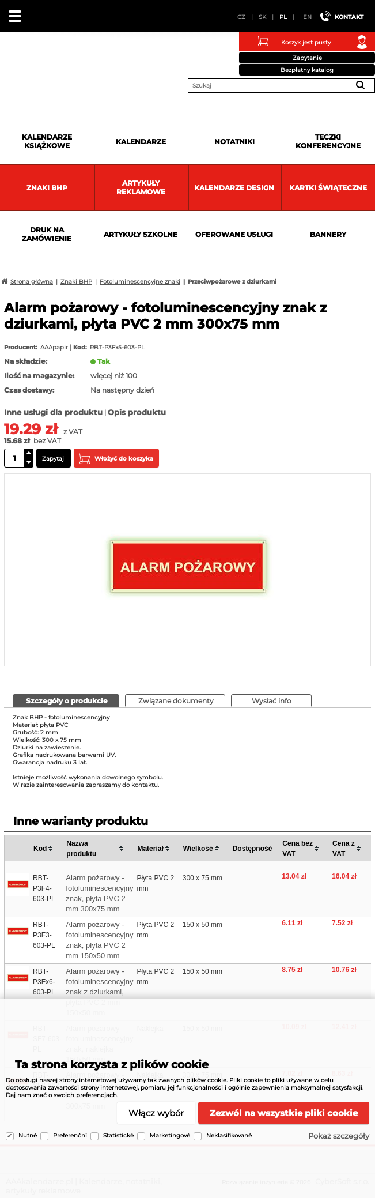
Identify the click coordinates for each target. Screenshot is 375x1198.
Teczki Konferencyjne (328, 141)
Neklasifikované (229, 1135)
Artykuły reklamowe (140, 187)
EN (307, 17)
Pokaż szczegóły (338, 1135)
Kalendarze (141, 141)
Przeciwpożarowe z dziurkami (232, 281)
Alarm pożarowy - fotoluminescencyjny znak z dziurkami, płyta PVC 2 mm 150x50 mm (99, 992)
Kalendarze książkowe (47, 141)
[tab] (66, 700)
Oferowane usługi (234, 234)
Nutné (27, 1135)
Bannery (328, 234)
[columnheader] (47, 848)
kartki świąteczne (328, 187)
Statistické (118, 1135)
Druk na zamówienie (46, 234)
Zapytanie (307, 58)
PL (283, 17)
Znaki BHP (46, 187)
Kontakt (349, 17)
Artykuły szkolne (140, 234)
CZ (241, 17)
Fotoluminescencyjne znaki (140, 281)
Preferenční (70, 1135)
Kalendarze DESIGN (234, 187)
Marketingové (170, 1135)
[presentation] (66, 700)
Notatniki (234, 141)
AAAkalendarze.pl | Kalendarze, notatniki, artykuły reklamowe (24, 60)
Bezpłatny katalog (307, 70)
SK (262, 17)
